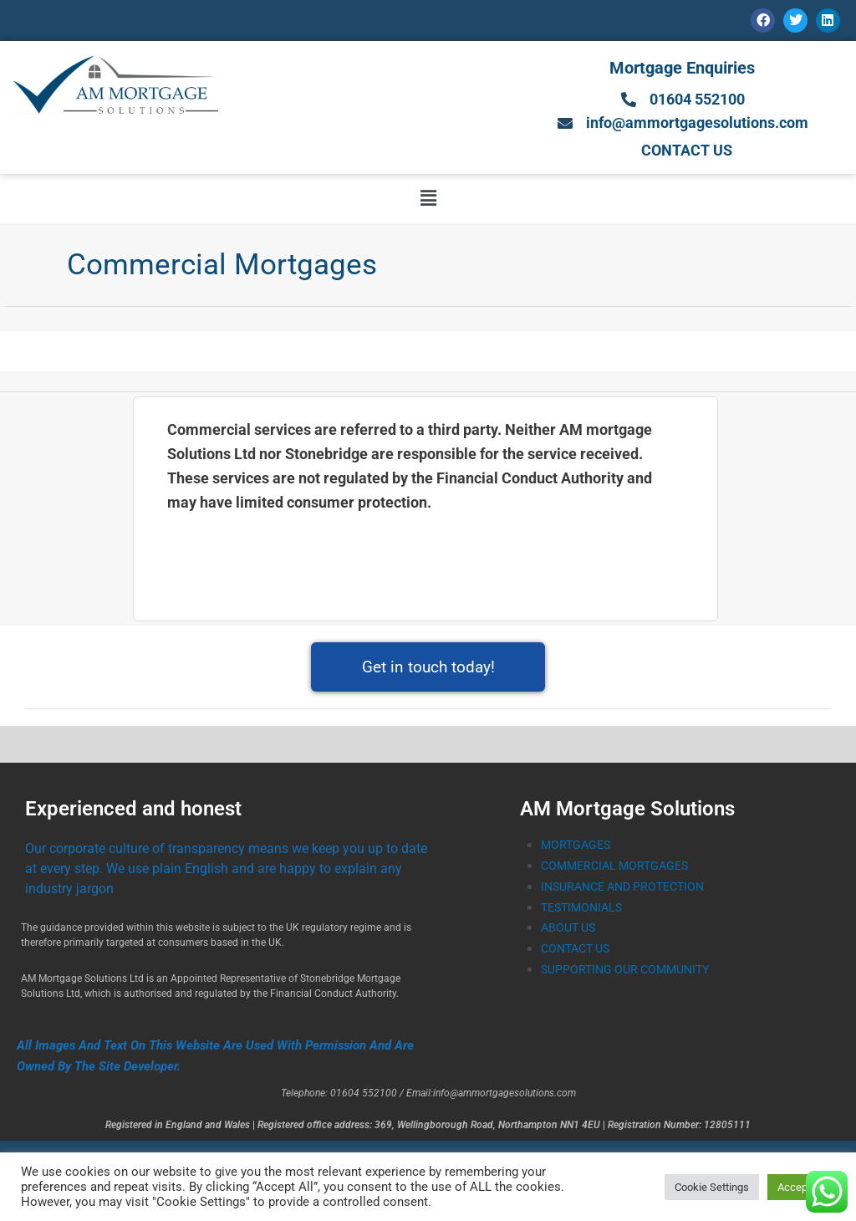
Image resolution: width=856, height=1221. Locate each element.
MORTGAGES (577, 847)
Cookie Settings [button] (712, 1187)
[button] (428, 201)
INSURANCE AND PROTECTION (629, 888)
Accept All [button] (801, 1187)
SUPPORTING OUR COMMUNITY (631, 970)
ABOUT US (570, 929)
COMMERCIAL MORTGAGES (619, 868)
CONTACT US (579, 950)
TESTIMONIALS (585, 909)
